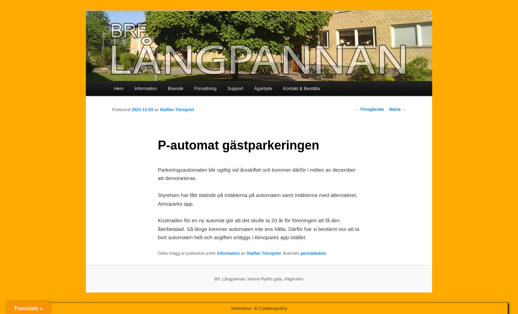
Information (145, 88)
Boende (176, 88)
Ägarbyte (263, 88)
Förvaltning (205, 88)
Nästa (397, 109)
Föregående (369, 109)
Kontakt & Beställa (301, 88)
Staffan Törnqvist (177, 109)
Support (235, 88)
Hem (118, 88)
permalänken (313, 253)
